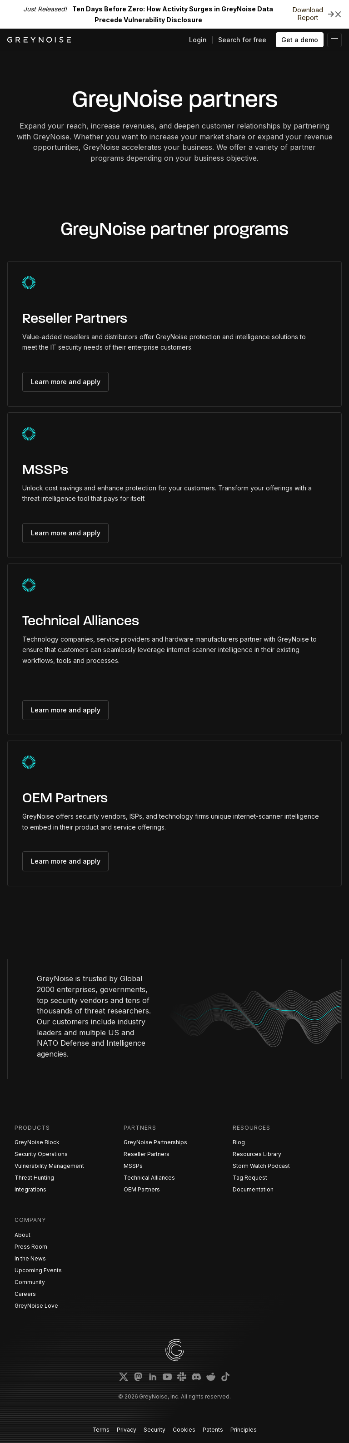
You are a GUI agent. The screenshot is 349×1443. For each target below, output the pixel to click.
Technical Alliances (149, 1177)
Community (30, 1282)
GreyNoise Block (37, 1142)
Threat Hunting (34, 1177)
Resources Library (257, 1154)
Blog (239, 1142)
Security (154, 1429)
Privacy (126, 1429)
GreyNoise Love (36, 1305)
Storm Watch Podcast (261, 1165)
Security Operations (41, 1154)
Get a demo (299, 40)
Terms (101, 1429)
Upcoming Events (38, 1270)
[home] (39, 40)
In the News (30, 1258)
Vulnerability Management (49, 1165)
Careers (25, 1293)
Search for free (242, 40)
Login (198, 40)
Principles (243, 1429)
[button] (334, 40)
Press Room (31, 1246)
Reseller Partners (147, 1154)
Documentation (253, 1189)
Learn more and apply (65, 381)
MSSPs (133, 1165)
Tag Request (250, 1177)
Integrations (30, 1189)
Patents (213, 1429)
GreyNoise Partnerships (155, 1142)
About (22, 1234)
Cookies (184, 1429)
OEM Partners (142, 1189)
